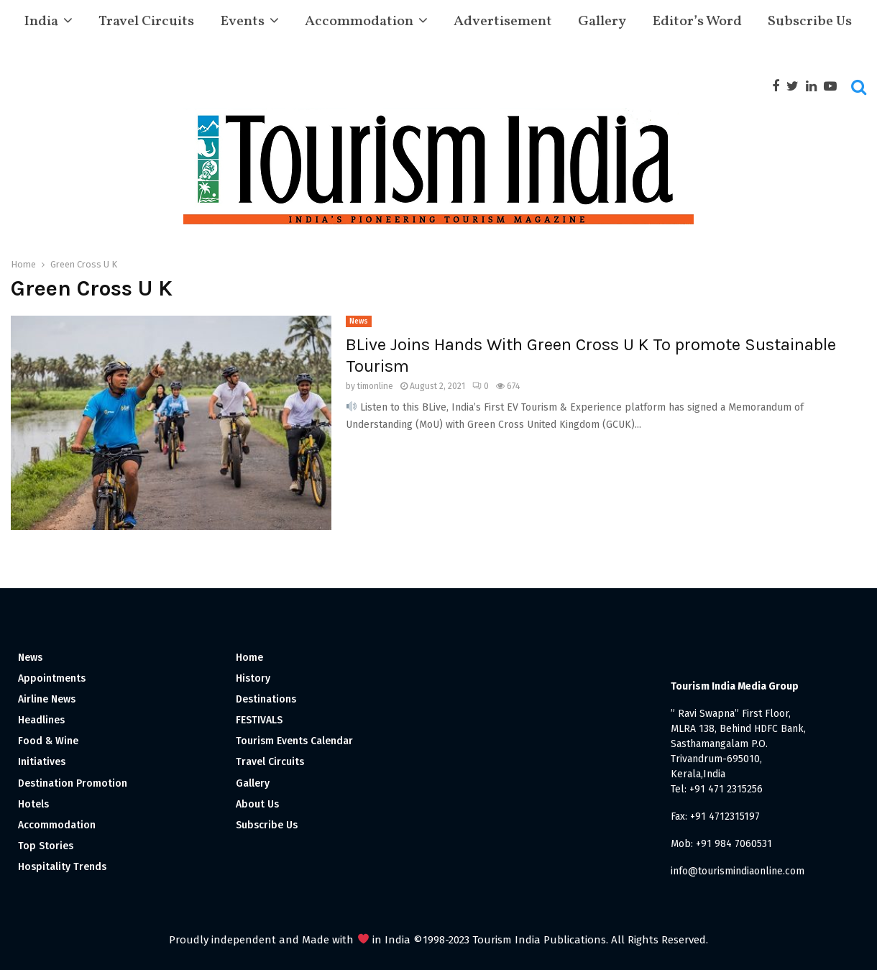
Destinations (266, 699)
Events (242, 22)
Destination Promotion (72, 783)
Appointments (52, 678)
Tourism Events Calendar (294, 741)
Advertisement (503, 22)
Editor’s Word (697, 22)
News (358, 321)
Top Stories (45, 846)
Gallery (602, 22)
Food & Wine (48, 741)
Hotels (33, 804)
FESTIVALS (259, 720)
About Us (257, 804)
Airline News (46, 699)
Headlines (41, 720)
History (253, 678)
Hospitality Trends (62, 867)
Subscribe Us (810, 22)
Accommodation (359, 22)
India (41, 22)
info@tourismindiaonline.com (737, 871)
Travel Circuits (146, 22)
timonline (375, 386)
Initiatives (41, 762)
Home (249, 657)
